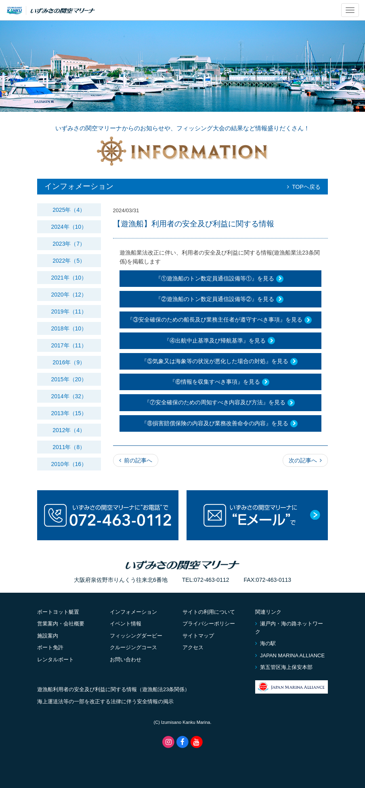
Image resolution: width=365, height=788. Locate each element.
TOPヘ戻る (304, 187)
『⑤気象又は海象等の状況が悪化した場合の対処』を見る (220, 361)
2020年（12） (69, 294)
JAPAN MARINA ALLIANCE (290, 655)
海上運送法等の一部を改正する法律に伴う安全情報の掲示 (105, 701)
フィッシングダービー (136, 636)
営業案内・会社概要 (60, 624)
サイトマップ (198, 636)
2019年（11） (69, 311)
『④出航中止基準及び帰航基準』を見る (220, 341)
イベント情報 (125, 624)
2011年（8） (68, 447)
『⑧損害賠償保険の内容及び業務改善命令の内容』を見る (220, 423)
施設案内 (47, 636)
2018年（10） (69, 328)
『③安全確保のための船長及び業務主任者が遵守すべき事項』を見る (220, 320)
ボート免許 (50, 647)
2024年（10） (69, 227)
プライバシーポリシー (208, 624)
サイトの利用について (208, 612)
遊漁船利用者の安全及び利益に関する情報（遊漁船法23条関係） (113, 689)
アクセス (192, 647)
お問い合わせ (125, 659)
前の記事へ (135, 460)
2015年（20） (69, 379)
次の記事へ (305, 460)
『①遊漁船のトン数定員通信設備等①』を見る (220, 278)
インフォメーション (133, 612)
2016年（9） (68, 362)
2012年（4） (68, 430)
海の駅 (265, 643)
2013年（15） (69, 413)
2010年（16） (69, 464)
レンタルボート (55, 659)
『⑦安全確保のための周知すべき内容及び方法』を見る (220, 403)
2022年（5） (68, 260)
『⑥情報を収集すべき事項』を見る (220, 382)
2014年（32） (69, 396)
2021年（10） (69, 277)
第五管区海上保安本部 (284, 667)
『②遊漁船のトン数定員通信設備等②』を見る (220, 299)
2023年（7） (68, 243)
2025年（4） (68, 210)
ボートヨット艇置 (58, 612)
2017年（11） (69, 345)
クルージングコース (133, 647)
